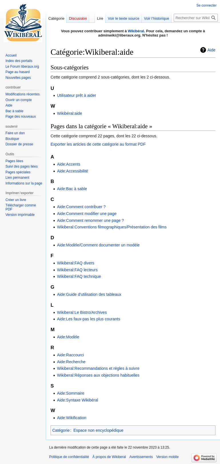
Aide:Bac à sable (72, 188)
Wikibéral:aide (69, 113)
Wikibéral (136, 31)
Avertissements (141, 457)
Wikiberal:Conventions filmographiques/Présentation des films (112, 227)
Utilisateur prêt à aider (76, 95)
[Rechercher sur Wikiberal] (196, 18)
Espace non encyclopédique (98, 430)
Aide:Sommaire (70, 393)
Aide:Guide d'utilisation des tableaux (89, 294)
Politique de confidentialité (69, 457)
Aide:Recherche (71, 361)
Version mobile (167, 457)
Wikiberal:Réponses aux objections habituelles (98, 375)
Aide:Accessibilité (72, 171)
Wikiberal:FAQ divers (75, 263)
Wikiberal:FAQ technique (79, 276)
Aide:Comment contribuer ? (81, 206)
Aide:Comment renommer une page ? (90, 220)
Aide (211, 50)
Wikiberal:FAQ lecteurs (77, 270)
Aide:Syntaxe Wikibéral (77, 400)
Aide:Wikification (71, 417)
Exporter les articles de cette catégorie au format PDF (98, 144)
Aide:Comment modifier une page (87, 213)
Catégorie (61, 430)
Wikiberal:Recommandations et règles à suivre (98, 368)
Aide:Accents (68, 164)
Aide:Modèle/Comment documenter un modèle (98, 245)
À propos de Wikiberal (109, 457)
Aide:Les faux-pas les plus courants (88, 319)
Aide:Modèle (68, 337)
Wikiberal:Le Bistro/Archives (82, 312)
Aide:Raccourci (70, 355)
